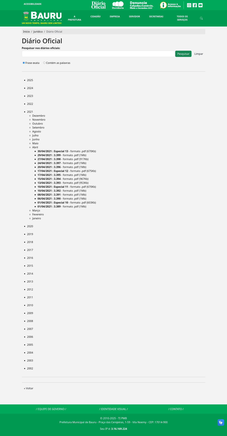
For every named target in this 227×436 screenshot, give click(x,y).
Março (36, 210)
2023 (30, 96)
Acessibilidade (32, 3)
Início (26, 31)
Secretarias (156, 16)
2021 (30, 112)
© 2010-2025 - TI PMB (113, 418)
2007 (30, 329)
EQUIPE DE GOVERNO (51, 409)
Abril (35, 147)
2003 (30, 360)
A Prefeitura (74, 18)
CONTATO (176, 409)
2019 (30, 234)
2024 (30, 88)
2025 (30, 80)
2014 (30, 273)
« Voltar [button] (28, 388)
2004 (30, 352)
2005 (30, 344)
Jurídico (38, 31)
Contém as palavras (58, 63)
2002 (30, 368)
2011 (30, 297)
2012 (30, 289)
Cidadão (95, 16)
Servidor (134, 16)
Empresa (115, 16)
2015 (30, 266)
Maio (35, 143)
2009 (30, 313)
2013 (30, 281)
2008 (30, 321)
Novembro (38, 119)
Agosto (36, 131)
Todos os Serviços (182, 18)
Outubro (37, 123)
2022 (30, 104)
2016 (30, 258)
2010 (30, 305)
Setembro (38, 127)
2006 (30, 337)
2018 (30, 242)
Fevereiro (38, 214)
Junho (36, 139)
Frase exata (32, 63)
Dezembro (38, 115)
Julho (35, 135)
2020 (30, 226)
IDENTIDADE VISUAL (113, 409)
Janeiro (36, 218)
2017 (30, 250)
